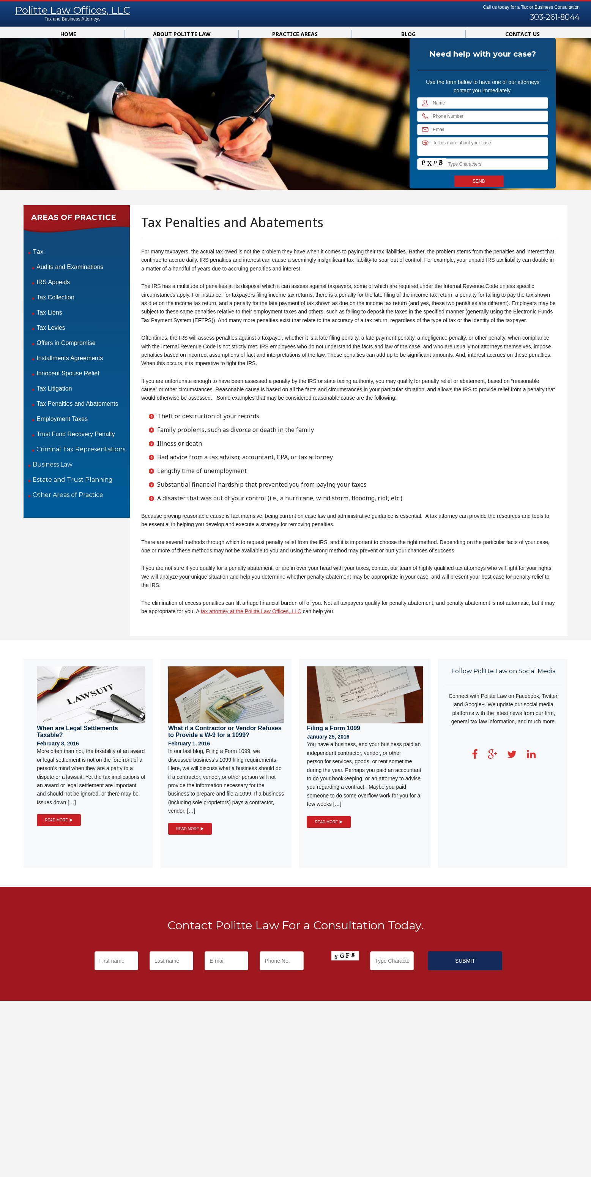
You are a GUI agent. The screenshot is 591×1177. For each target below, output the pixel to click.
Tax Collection (55, 297)
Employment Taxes (62, 419)
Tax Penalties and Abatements (77, 403)
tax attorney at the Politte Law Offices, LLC (251, 611)
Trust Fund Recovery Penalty (75, 434)
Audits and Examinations (69, 267)
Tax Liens (49, 312)
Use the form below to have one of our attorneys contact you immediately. (482, 86)
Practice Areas (295, 34)
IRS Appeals (53, 282)
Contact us (522, 34)
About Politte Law (182, 34)
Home (68, 34)
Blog (408, 34)
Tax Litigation (54, 388)
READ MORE (58, 820)
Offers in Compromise (65, 343)
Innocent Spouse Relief (67, 373)
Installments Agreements (69, 358)
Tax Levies (50, 327)
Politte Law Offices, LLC (72, 10)
